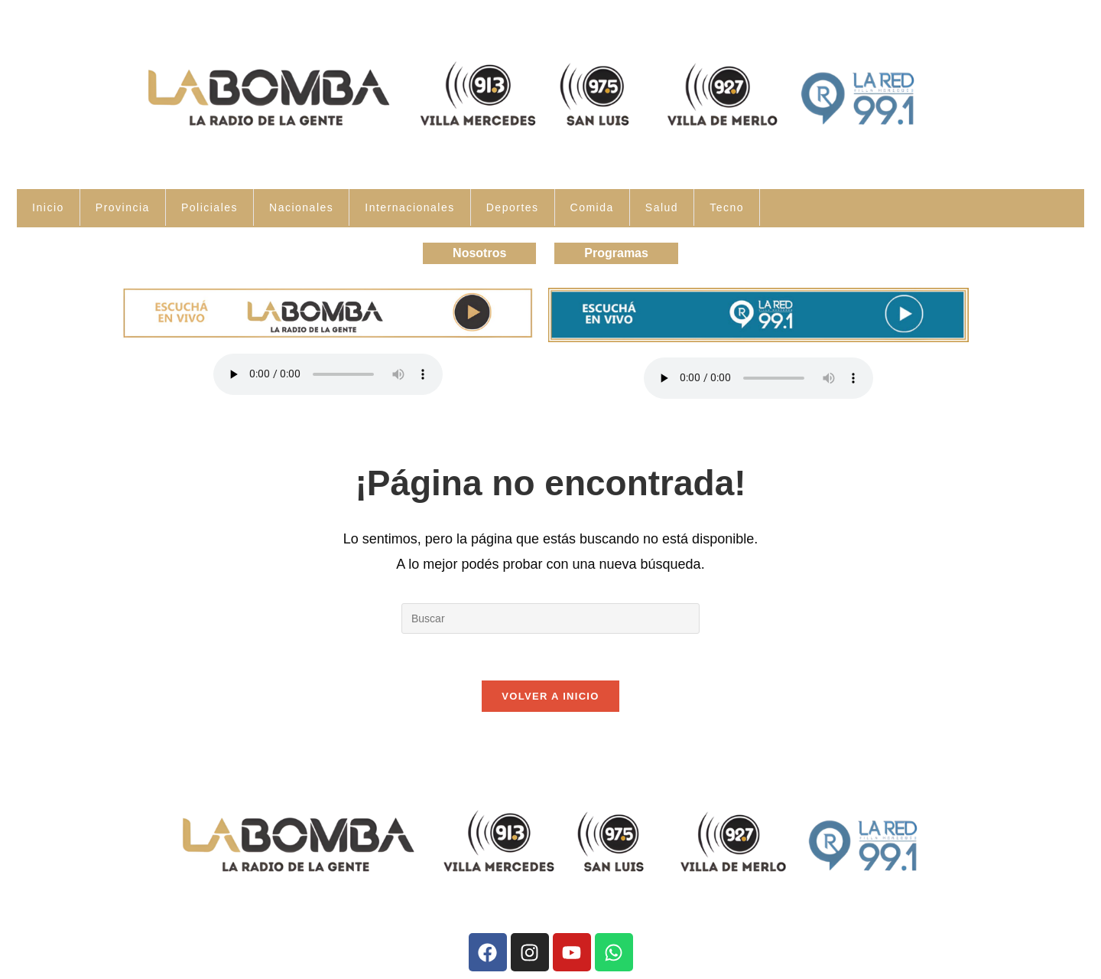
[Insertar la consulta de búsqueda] (550, 618)
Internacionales (409, 207)
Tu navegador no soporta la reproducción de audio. (328, 374)
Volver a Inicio (550, 696)
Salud (661, 207)
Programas (616, 252)
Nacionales (301, 207)
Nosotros (479, 252)
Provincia (123, 207)
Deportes (512, 207)
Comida (592, 207)
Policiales (209, 207)
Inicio (48, 207)
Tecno (727, 207)
